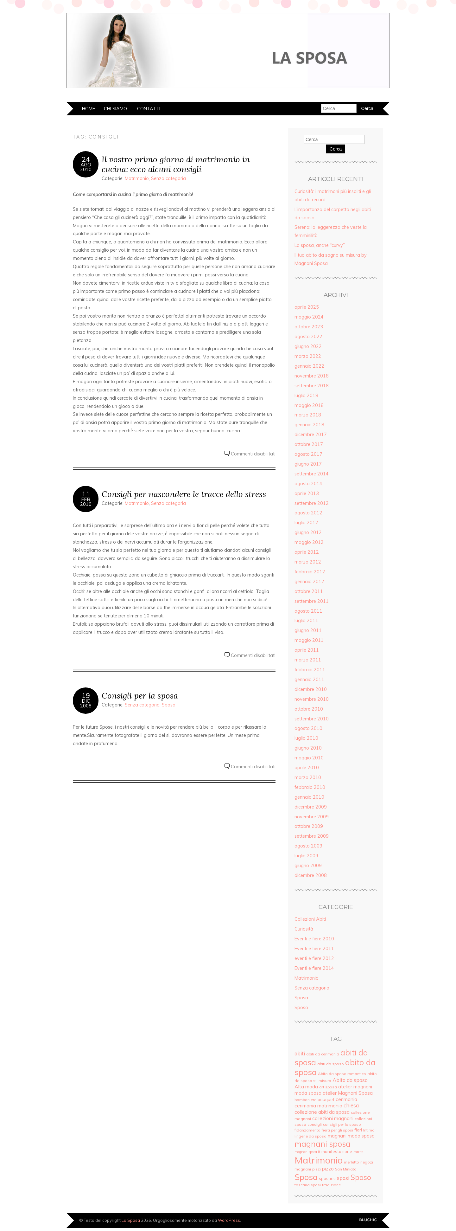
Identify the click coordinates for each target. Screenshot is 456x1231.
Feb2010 (86, 501)
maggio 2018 (309, 405)
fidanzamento (307, 1130)
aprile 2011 (306, 650)
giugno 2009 (308, 865)
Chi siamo (115, 109)
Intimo (369, 1130)
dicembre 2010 (310, 689)
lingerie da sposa (310, 1136)
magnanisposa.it (307, 1152)
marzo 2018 (307, 415)
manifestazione (336, 1151)
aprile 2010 (306, 767)
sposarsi (327, 1178)
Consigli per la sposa (140, 695)
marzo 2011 (307, 660)
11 (86, 494)
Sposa (168, 705)
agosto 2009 (308, 846)
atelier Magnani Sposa (348, 1093)
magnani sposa (322, 1144)
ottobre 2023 (308, 327)
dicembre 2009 (310, 807)
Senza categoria (168, 178)
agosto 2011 (308, 611)
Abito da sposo (350, 1080)
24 (86, 159)
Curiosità (303, 929)
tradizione (331, 1185)
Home (88, 109)
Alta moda (306, 1086)
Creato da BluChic (368, 1220)
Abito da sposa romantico (342, 1073)
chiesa (351, 1105)
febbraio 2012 (309, 572)
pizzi (316, 1169)
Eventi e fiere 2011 (314, 948)
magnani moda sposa (351, 1136)
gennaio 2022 (309, 366)
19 (86, 695)
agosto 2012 (308, 513)
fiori (358, 1129)
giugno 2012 (308, 532)
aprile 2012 (306, 552)
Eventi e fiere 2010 (314, 939)
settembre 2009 (311, 836)
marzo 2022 (307, 356)
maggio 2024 (309, 317)
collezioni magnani (332, 1118)
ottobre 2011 (308, 591)
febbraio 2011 (309, 670)
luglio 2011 (306, 620)
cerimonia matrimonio (318, 1105)
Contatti (148, 109)
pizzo (328, 1169)
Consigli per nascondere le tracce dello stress (184, 494)
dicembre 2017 (310, 434)
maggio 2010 (309, 758)
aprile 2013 (306, 493)
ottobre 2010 (308, 709)
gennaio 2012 (309, 581)
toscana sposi (307, 1185)
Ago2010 (86, 167)
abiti (299, 1053)
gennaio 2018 (309, 425)
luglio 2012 (306, 522)
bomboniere (305, 1099)
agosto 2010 (308, 728)
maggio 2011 (309, 640)
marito (358, 1152)
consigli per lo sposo (342, 1124)
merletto (351, 1162)
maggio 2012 (309, 542)
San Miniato (346, 1169)
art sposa (328, 1087)
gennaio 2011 (309, 679)
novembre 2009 (311, 817)
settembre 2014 (311, 474)
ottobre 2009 (308, 826)
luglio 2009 (306, 856)
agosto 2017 (308, 454)
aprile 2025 (306, 307)
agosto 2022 (308, 336)
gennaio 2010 (309, 797)
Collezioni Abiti (310, 919)
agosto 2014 (308, 484)
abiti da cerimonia (322, 1054)
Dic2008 (86, 703)
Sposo (301, 1007)
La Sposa (131, 1220)
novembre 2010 (311, 699)
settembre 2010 (311, 719)
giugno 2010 (308, 748)
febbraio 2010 (309, 787)
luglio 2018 (306, 395)
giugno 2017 (308, 464)
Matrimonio (137, 178)
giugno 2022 (308, 346)
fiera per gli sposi (337, 1130)
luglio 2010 (306, 738)
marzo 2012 (307, 562)
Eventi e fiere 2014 (314, 968)
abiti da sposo (330, 1063)
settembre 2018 (311, 386)
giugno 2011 (308, 630)
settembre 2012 (311, 503)
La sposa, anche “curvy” (319, 245)
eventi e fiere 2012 (314, 958)
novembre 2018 (311, 376)
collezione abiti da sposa (322, 1112)
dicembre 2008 (310, 875)
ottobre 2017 (308, 444)
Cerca (336, 148)
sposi (343, 1178)
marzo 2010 (307, 777)
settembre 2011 (311, 601)
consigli (314, 1124)
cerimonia (346, 1099)
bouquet (326, 1099)
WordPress (229, 1220)
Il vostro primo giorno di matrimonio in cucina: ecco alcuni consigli (176, 164)
